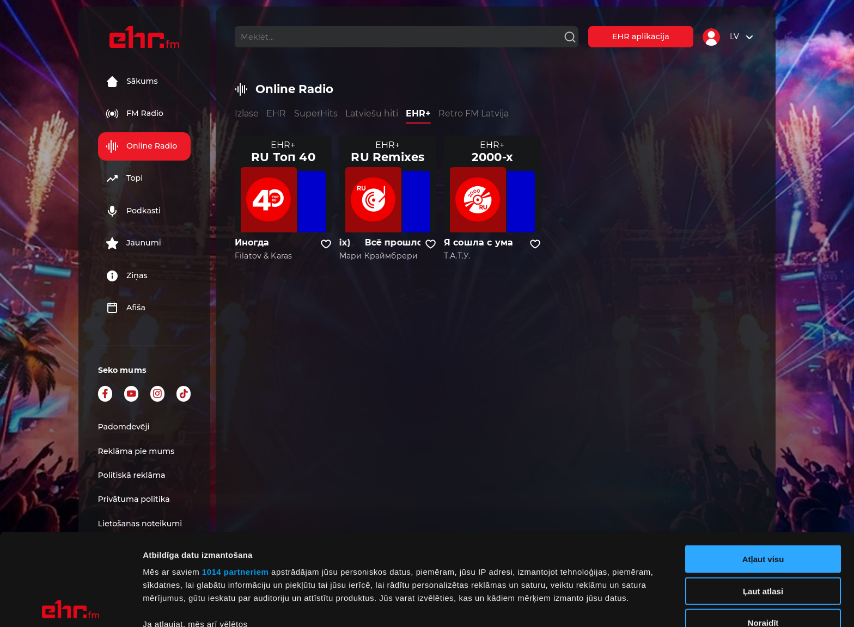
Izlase (247, 113)
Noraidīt (763, 531)
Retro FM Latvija (473, 113)
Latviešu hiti (371, 113)
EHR (276, 113)
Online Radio (141, 146)
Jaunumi (133, 243)
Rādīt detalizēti (593, 605)
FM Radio (134, 113)
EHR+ (418, 113)
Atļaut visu (763, 467)
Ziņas (127, 275)
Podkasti (133, 211)
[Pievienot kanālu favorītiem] (326, 244)
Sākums (132, 81)
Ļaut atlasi (763, 499)
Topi (124, 178)
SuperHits (316, 113)
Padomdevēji (124, 427)
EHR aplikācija (640, 36)
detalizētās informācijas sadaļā (533, 575)
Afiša (125, 308)
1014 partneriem (235, 480)
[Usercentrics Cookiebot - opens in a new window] (70, 606)
